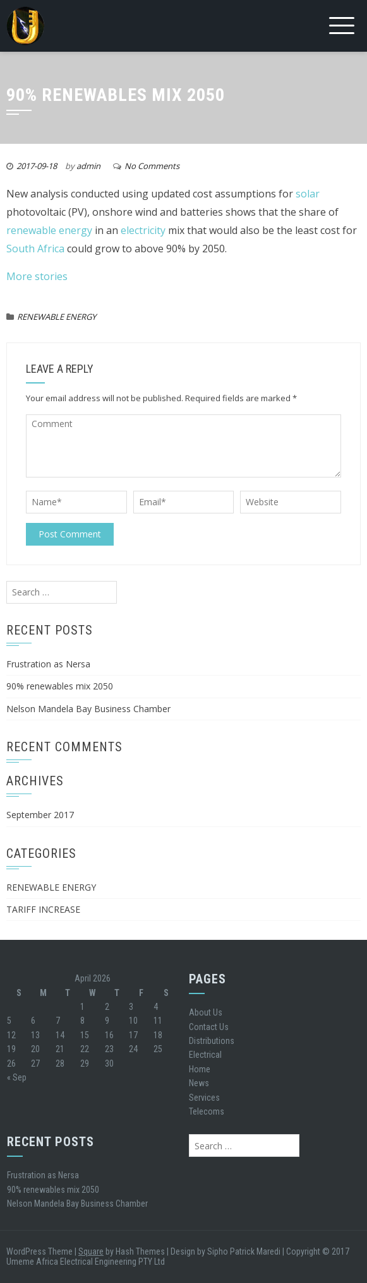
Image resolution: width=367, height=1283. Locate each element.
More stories (37, 276)
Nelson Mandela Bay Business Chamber (88, 709)
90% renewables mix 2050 (59, 686)
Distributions (211, 1041)
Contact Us (209, 1027)
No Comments (151, 166)
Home (199, 1069)
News (199, 1083)
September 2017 (40, 815)
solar (308, 194)
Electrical (205, 1055)
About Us (205, 1012)
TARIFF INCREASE (43, 909)
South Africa (35, 248)
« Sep (17, 1077)
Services (204, 1098)
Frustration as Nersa (48, 664)
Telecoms (206, 1111)
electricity (143, 230)
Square (91, 1251)
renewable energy (49, 230)
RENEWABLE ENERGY (56, 316)
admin (88, 166)
